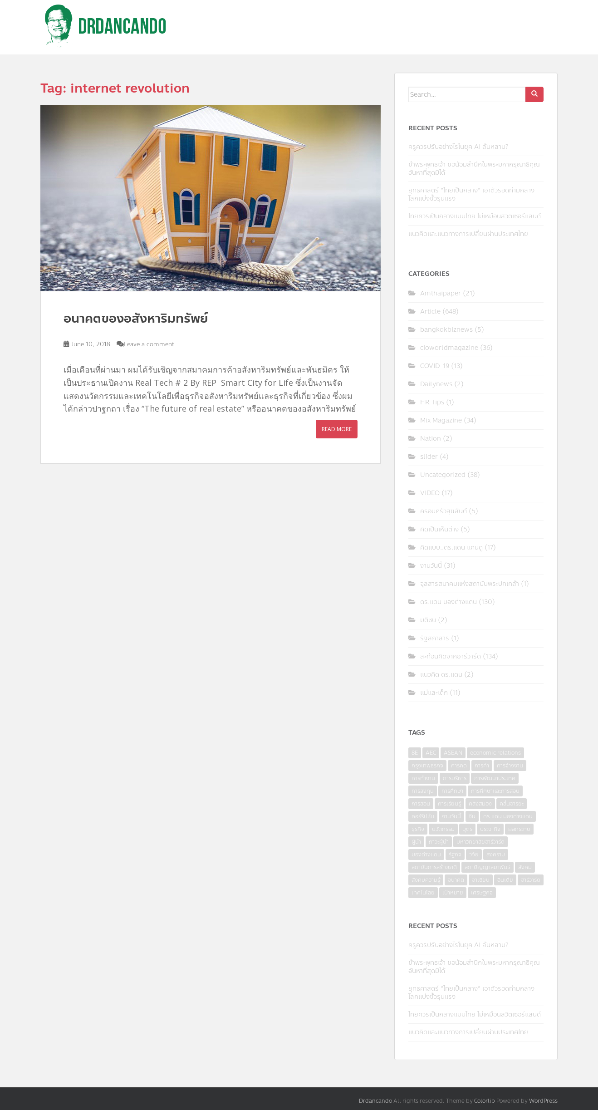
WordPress (543, 1101)
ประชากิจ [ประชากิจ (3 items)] (490, 829)
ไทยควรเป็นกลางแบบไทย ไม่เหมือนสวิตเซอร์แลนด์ (474, 216)
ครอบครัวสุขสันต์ (443, 511)
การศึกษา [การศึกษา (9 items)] (452, 791)
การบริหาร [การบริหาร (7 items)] (454, 778)
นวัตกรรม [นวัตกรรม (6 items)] (443, 829)
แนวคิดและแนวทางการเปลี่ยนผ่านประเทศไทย (468, 234)
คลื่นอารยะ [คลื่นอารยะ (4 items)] (512, 804)
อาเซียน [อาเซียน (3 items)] (481, 880)
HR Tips (432, 402)
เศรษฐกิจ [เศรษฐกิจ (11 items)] (482, 893)
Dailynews (436, 384)
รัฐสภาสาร (434, 638)
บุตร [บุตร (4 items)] (467, 829)
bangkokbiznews (446, 329)
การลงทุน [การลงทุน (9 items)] (423, 791)
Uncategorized (443, 475)
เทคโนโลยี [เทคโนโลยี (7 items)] (423, 893)
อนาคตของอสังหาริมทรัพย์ (136, 318)
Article (430, 311)
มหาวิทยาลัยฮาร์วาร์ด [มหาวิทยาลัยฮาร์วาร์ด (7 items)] (480, 842)
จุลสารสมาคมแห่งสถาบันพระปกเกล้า (469, 584)
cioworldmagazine (449, 348)
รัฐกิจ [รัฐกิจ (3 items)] (455, 854)
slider (429, 457)
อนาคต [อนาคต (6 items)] (456, 880)
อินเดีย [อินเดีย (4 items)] (505, 880)
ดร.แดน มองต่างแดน (448, 602)
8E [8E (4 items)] (415, 753)
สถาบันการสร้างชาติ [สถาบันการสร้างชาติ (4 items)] (434, 867)
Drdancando (375, 1101)
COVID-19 (434, 366)
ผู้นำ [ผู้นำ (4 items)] (416, 842)
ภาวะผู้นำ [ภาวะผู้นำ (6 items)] (439, 842)
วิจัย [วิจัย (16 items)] (474, 854)
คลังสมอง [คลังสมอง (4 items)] (480, 804)
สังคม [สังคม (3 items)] (525, 867)
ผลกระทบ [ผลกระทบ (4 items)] (519, 829)
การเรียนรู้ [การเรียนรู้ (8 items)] (449, 804)
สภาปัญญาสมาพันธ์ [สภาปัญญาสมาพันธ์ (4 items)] (487, 867)
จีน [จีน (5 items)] (472, 816)
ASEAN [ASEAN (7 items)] (453, 753)
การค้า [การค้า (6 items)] (482, 765)
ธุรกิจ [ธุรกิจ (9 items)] (418, 829)
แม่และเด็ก (434, 692)
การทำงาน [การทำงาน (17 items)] (423, 778)
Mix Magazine (441, 420)
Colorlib (484, 1101)
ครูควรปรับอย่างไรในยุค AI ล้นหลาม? (458, 147)
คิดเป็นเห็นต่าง (439, 529)
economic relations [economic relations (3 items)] (495, 753)
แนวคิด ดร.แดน (441, 674)
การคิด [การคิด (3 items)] (459, 765)
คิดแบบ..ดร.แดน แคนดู (451, 547)
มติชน (428, 620)
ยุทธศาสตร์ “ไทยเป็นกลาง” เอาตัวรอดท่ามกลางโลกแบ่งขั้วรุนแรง (471, 194)
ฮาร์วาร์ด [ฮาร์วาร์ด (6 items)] (530, 880)
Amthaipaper (440, 293)
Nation (430, 438)
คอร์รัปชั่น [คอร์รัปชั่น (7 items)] (423, 816)
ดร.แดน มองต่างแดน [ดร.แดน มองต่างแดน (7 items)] (508, 816)
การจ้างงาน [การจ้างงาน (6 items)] (510, 765)
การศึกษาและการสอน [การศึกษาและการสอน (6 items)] (495, 791)
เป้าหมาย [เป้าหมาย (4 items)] (452, 893)
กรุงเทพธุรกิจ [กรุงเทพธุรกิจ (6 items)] (427, 765)
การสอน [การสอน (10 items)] (421, 804)
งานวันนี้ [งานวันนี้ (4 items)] (451, 816)
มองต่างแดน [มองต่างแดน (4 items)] (426, 854)
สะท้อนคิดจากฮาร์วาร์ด (450, 656)
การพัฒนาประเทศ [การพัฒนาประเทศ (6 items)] (494, 778)
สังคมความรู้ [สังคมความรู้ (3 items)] (426, 880)
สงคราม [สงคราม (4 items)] (495, 854)
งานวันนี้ (431, 565)
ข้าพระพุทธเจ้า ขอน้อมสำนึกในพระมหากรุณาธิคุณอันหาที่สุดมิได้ (474, 168)
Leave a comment (149, 344)
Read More (337, 429)
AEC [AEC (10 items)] (431, 753)
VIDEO (430, 493)
